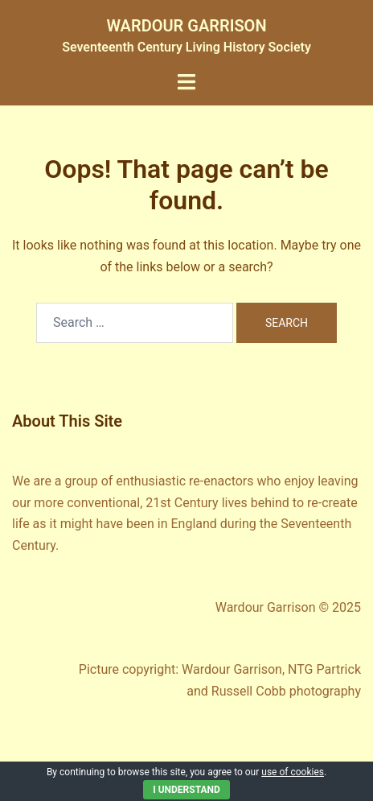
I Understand (186, 789)
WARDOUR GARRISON (186, 25)
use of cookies (292, 772)
